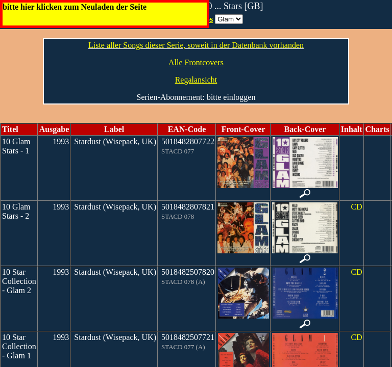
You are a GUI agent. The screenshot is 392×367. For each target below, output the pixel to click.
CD (356, 206)
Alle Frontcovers (196, 62)
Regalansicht (196, 79)
